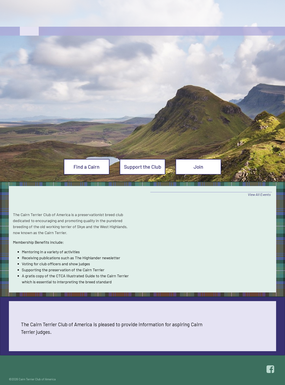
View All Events (259, 194)
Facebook (271, 369)
